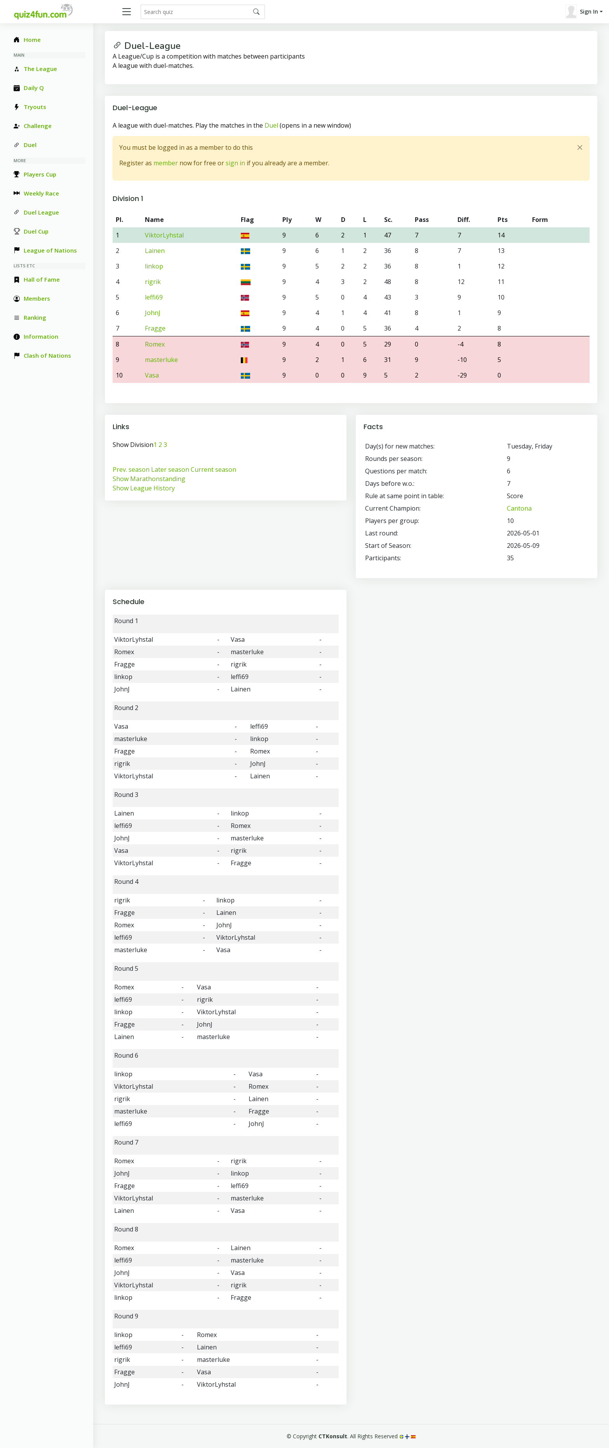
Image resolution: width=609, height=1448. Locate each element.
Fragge (155, 328)
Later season (170, 469)
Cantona (519, 508)
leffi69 (154, 297)
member (165, 163)
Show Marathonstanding (149, 479)
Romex (155, 344)
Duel (271, 125)
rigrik (153, 281)
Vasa (152, 375)
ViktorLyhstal (164, 235)
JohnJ (152, 312)
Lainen (155, 250)
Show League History (144, 488)
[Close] (580, 147)
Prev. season (131, 469)
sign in (235, 163)
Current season (213, 469)
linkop (154, 266)
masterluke (161, 359)
